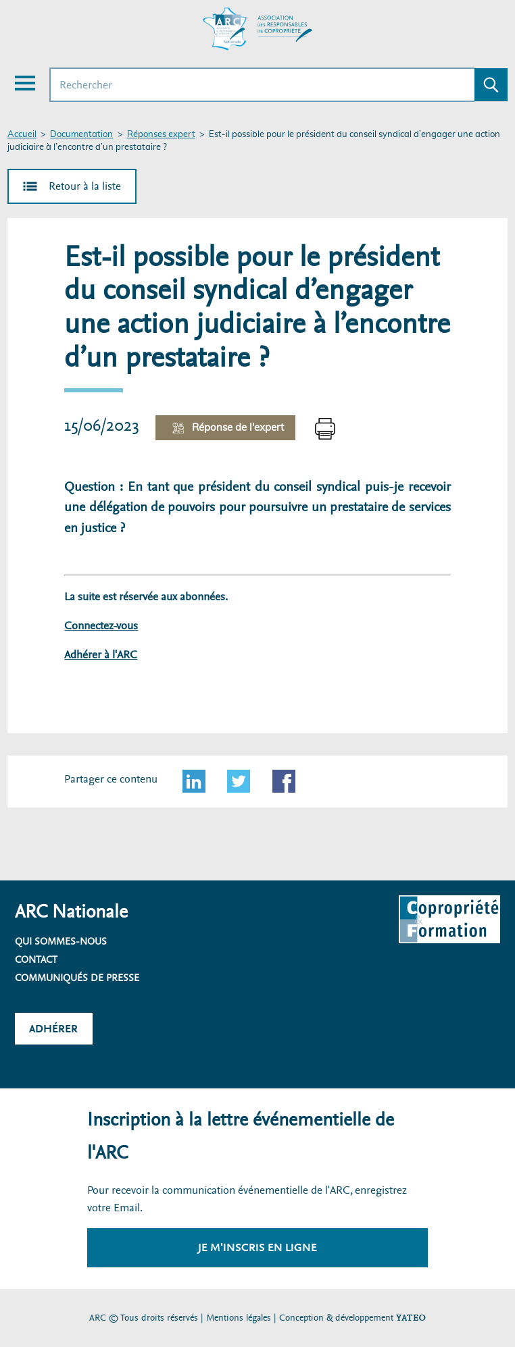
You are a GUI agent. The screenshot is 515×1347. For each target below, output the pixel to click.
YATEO (411, 1317)
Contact (36, 959)
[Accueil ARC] (257, 29)
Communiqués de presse (77, 978)
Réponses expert (161, 134)
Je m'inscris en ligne (257, 1247)
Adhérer (53, 1029)
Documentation (81, 134)
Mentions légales (238, 1317)
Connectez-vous (101, 625)
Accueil (21, 134)
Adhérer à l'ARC (100, 655)
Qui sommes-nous (61, 941)
